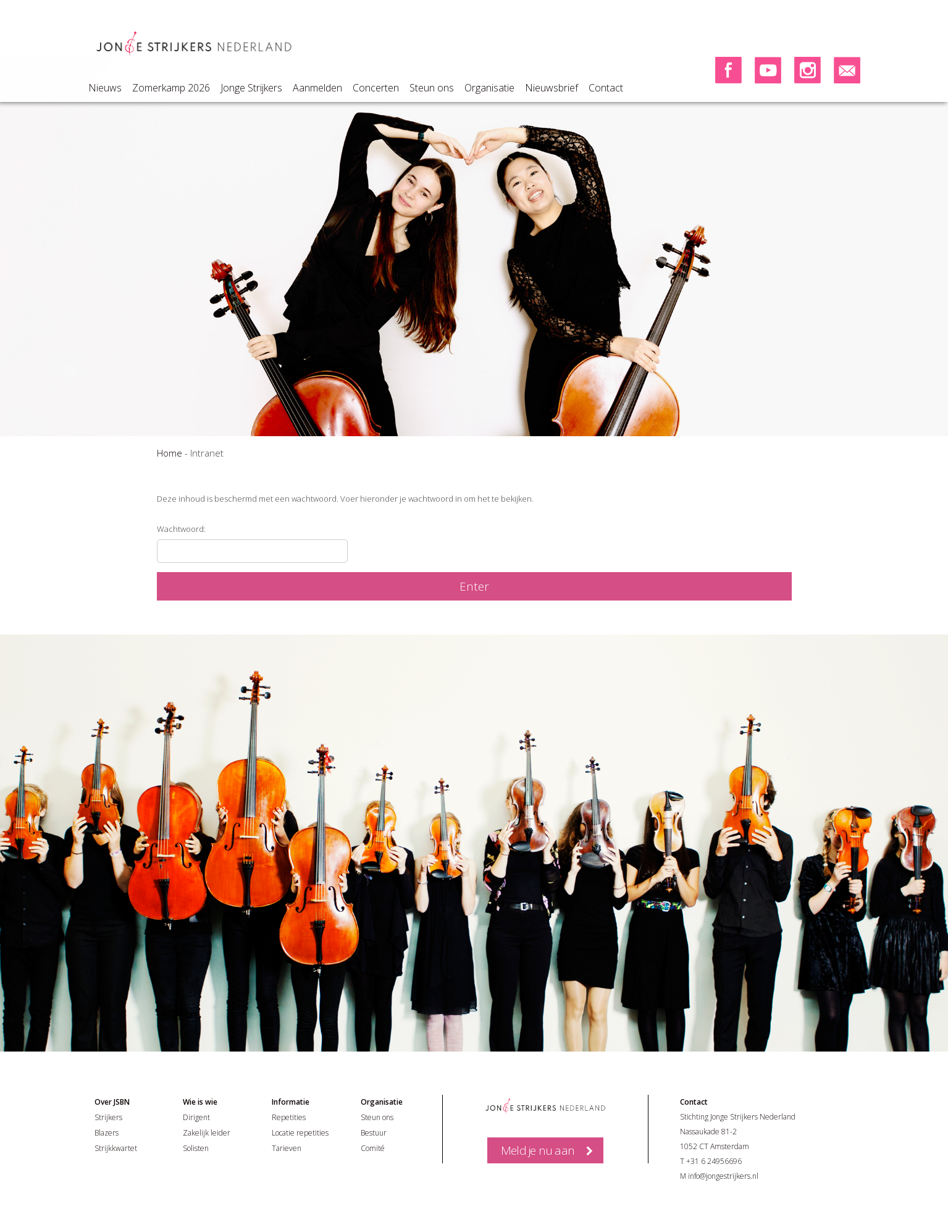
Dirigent (196, 1117)
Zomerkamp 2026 (171, 88)
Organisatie (489, 88)
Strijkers (108, 1117)
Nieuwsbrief (551, 88)
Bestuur (374, 1133)
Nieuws (105, 88)
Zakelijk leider (206, 1133)
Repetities (289, 1117)
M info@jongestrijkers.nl (719, 1176)
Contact (606, 88)
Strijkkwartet (115, 1148)
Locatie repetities (300, 1133)
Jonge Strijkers (251, 88)
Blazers (106, 1133)
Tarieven (286, 1148)
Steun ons (431, 88)
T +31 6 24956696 (711, 1161)
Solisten (196, 1148)
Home (169, 453)
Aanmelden (317, 88)
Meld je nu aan (537, 1150)
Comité (373, 1148)
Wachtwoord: (252, 543)
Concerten (376, 88)
